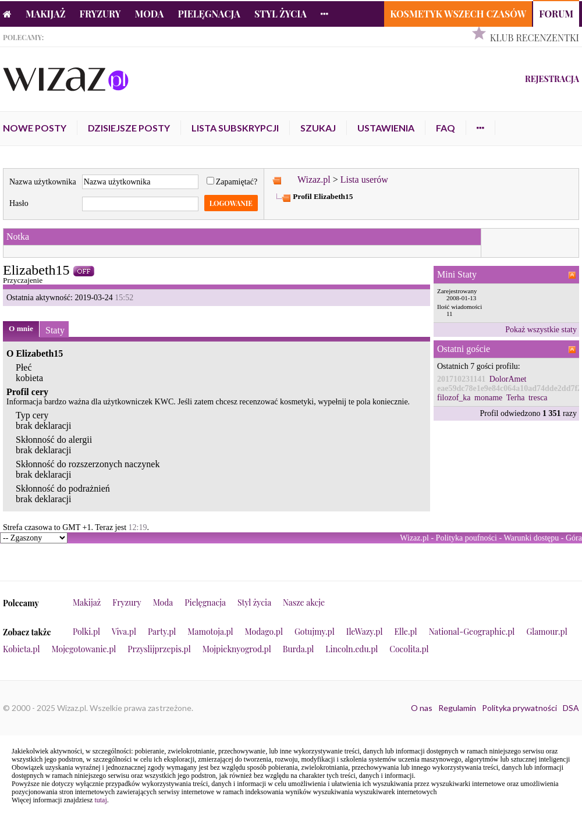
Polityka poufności (466, 538)
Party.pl (162, 631)
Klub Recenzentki (534, 37)
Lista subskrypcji (235, 127)
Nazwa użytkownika (42, 181)
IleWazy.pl (364, 631)
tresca (538, 397)
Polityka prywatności (519, 708)
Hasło (19, 203)
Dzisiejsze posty (129, 127)
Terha (515, 397)
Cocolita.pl (408, 649)
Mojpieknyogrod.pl (237, 649)
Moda (149, 14)
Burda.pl (298, 649)
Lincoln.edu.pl (351, 649)
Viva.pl (124, 631)
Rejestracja (552, 78)
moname (488, 397)
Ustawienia (385, 127)
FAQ (445, 127)
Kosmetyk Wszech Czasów (458, 14)
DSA (571, 708)
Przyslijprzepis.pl (158, 649)
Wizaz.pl (314, 179)
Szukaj (318, 127)
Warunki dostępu (531, 538)
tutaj (100, 800)
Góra (574, 538)
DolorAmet (508, 379)
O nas (421, 708)
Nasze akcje (304, 602)
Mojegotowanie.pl (84, 649)
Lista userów (364, 179)
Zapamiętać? (232, 181)
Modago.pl (264, 631)
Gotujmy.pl (314, 631)
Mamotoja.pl (210, 631)
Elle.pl (405, 631)
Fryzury (100, 14)
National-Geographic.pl (472, 631)
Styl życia (280, 14)
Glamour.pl (546, 631)
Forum (556, 14)
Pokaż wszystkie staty (541, 329)
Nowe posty (34, 127)
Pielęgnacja (209, 14)
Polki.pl (86, 631)
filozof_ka (454, 397)
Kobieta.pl (21, 649)
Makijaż (46, 14)
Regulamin (457, 708)
